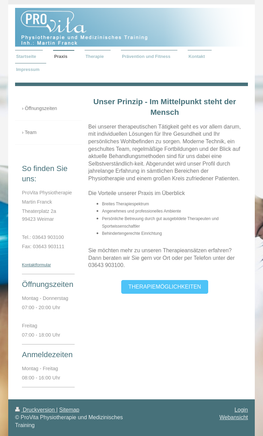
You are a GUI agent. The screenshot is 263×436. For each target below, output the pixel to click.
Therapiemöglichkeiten (164, 287)
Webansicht (234, 417)
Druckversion (35, 410)
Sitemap (69, 410)
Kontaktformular (36, 265)
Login (241, 410)
